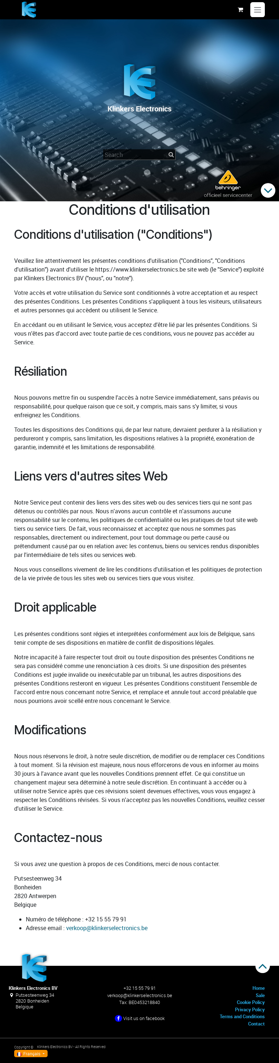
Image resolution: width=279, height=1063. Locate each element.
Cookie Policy (251, 1002)
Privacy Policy (250, 1009)
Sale (260, 995)
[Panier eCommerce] (240, 9)
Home (258, 988)
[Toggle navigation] (257, 9)
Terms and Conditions (242, 1016)
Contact (256, 1023)
